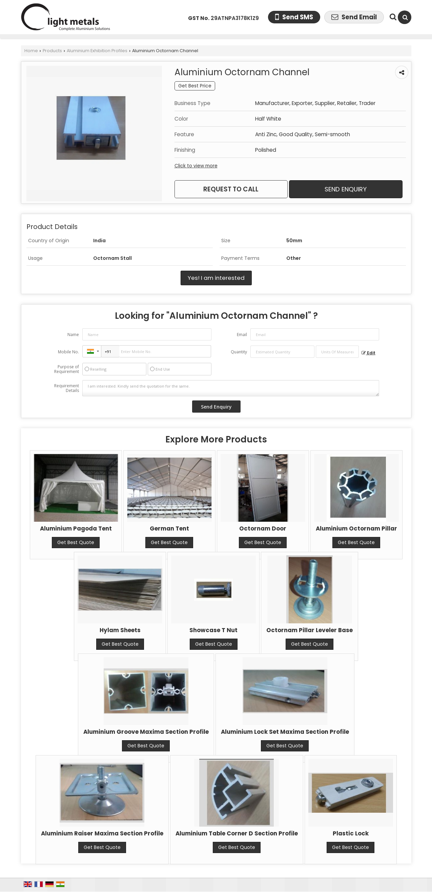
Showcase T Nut (213, 630)
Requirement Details (66, 388)
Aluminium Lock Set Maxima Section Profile (285, 732)
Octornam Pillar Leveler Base (309, 630)
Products (52, 51)
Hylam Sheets (120, 630)
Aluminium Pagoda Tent (76, 528)
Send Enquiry (346, 189)
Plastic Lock (351, 833)
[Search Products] (392, 17)
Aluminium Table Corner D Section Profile (237, 833)
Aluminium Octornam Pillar (356, 528)
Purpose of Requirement (66, 369)
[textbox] (337, 352)
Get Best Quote (75, 542)
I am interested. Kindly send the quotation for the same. (230, 388)
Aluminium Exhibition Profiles (97, 51)
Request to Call (231, 189)
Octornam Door (262, 528)
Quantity (239, 352)
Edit (368, 353)
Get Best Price (194, 85)
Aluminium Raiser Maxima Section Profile (102, 833)
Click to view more (196, 165)
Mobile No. (68, 352)
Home (31, 51)
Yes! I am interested (216, 278)
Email (242, 334)
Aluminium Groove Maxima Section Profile (146, 732)
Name (73, 334)
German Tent (169, 528)
